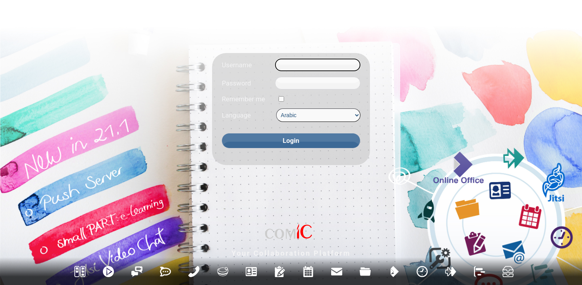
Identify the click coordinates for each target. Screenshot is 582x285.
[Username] (317, 65)
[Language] (318, 115)
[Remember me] (281, 99)
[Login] (291, 140)
